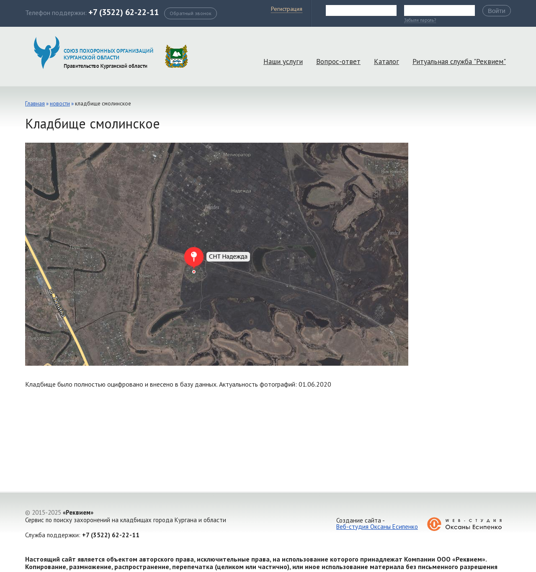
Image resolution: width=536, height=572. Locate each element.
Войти (496, 10)
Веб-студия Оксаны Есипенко (377, 527)
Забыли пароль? (420, 20)
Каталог (386, 61)
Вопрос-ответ (338, 61)
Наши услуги (283, 61)
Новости (60, 103)
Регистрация (286, 9)
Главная (35, 103)
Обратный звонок (190, 13)
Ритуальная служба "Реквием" (459, 61)
